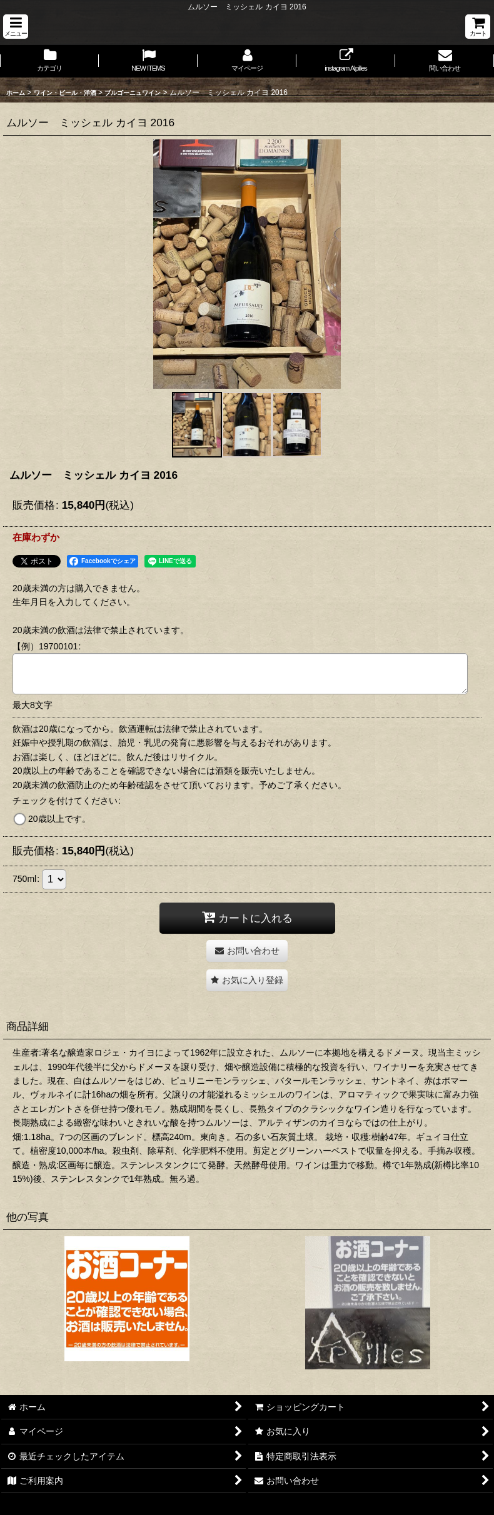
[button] (15, 26)
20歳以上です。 (59, 819)
